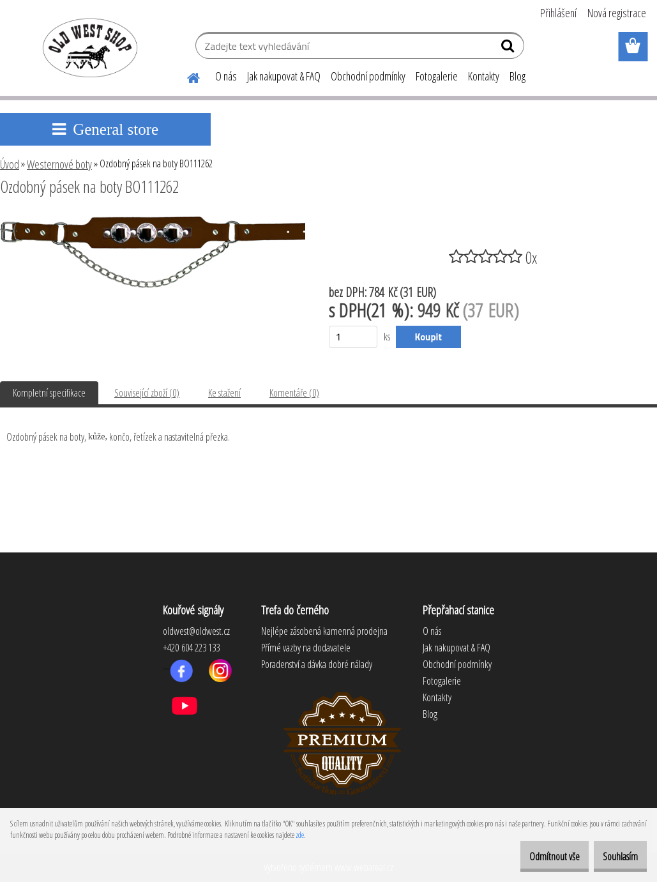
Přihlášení (558, 12)
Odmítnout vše (533, 856)
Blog (517, 76)
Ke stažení (224, 393)
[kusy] (353, 337)
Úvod (9, 164)
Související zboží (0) (146, 393)
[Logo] (88, 47)
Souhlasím (613, 856)
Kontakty (483, 76)
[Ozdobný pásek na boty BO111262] (152, 222)
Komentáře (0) (294, 393)
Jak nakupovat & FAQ (284, 76)
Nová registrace (616, 12)
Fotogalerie (437, 76)
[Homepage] (185, 76)
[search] (509, 48)
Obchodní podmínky (368, 76)
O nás (226, 76)
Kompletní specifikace (49, 393)
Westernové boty (59, 164)
